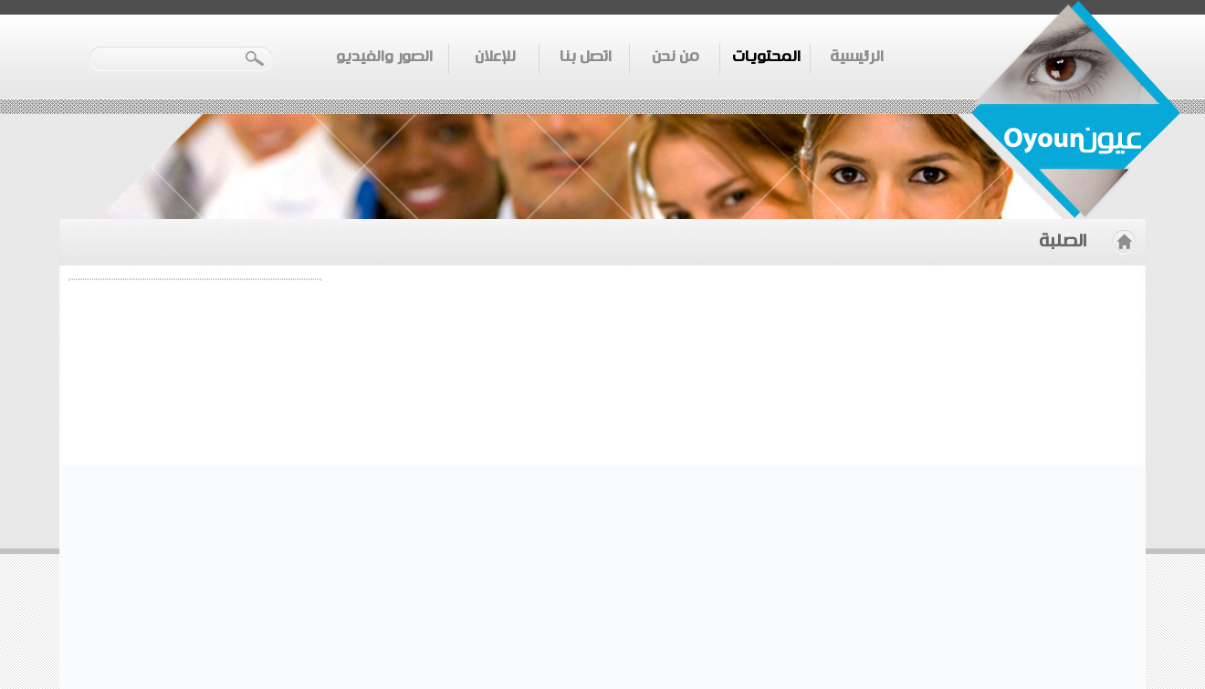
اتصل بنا (586, 56)
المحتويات (766, 56)
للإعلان (495, 56)
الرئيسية (857, 56)
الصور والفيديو (384, 56)
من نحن (675, 56)
